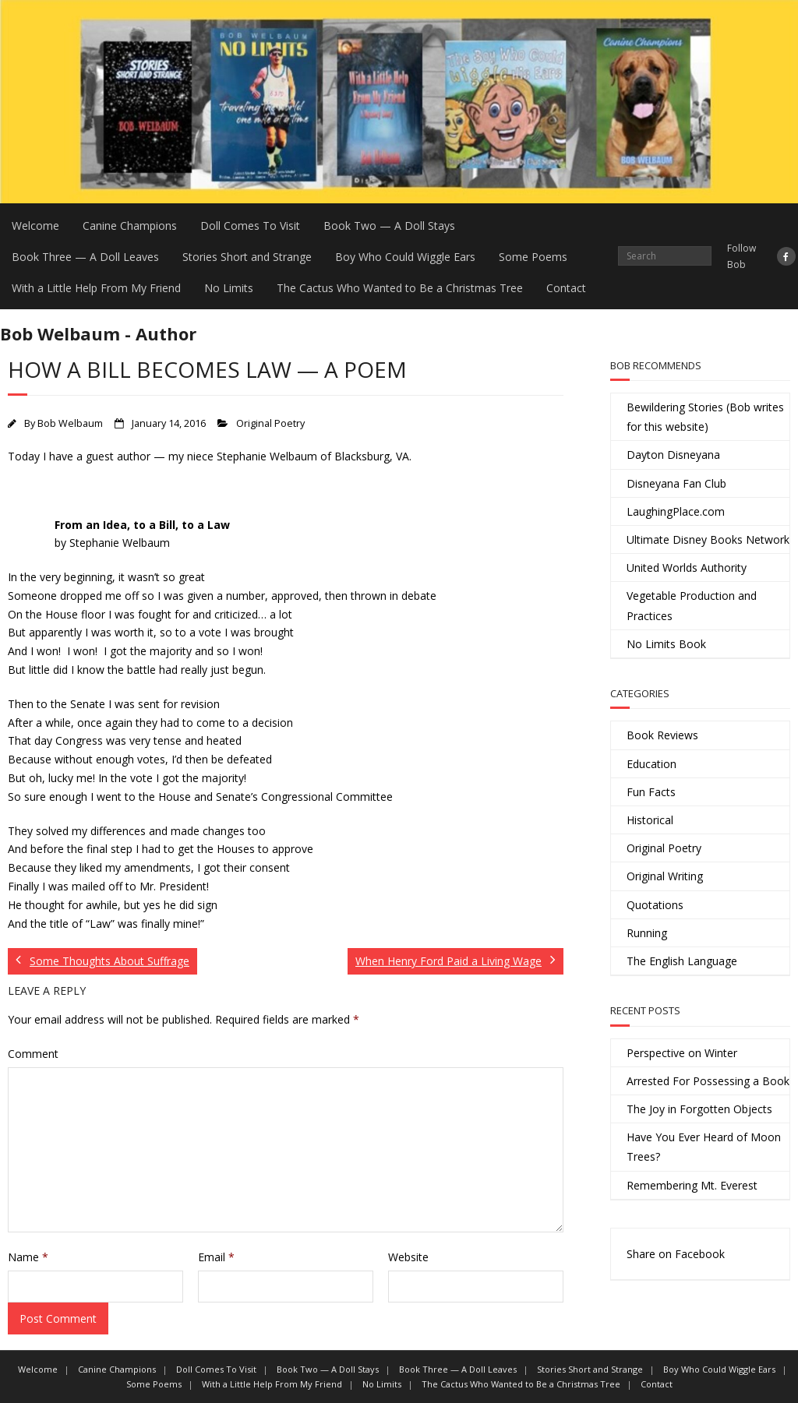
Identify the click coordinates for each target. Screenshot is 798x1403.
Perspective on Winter (682, 1052)
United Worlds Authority (687, 567)
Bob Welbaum (70, 423)
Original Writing (665, 876)
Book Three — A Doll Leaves (85, 256)
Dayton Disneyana (673, 454)
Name (28, 1257)
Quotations (655, 904)
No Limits (228, 287)
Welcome (35, 225)
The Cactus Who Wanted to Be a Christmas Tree (400, 287)
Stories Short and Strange (247, 256)
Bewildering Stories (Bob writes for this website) (705, 417)
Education (651, 763)
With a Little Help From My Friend (96, 287)
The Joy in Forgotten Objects (699, 1109)
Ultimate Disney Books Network (708, 539)
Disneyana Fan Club (676, 483)
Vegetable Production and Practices (692, 605)
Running (647, 932)
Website (408, 1257)
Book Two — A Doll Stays (389, 225)
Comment (33, 1053)
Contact (566, 287)
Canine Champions (130, 225)
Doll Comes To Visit (250, 225)
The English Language (682, 961)
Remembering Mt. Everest (692, 1185)
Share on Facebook (676, 1253)
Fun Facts (651, 791)
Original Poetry (270, 423)
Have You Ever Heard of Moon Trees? (704, 1147)
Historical (650, 820)
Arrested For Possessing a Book (708, 1080)
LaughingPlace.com (676, 511)
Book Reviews (662, 735)
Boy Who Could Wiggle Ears (405, 256)
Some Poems (533, 256)
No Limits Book (666, 643)
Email (216, 1257)
